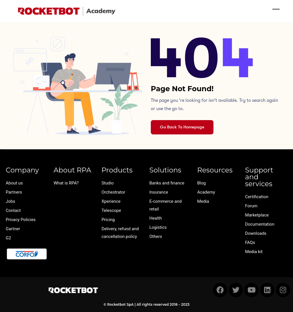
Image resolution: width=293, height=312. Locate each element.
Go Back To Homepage (182, 127)
